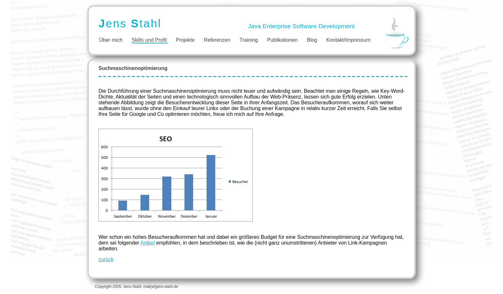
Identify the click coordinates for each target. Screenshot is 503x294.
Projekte (185, 40)
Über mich (111, 40)
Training (249, 40)
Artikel (148, 243)
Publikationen (282, 40)
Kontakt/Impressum (348, 40)
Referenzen (217, 40)
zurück (106, 259)
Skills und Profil (149, 40)
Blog (312, 40)
